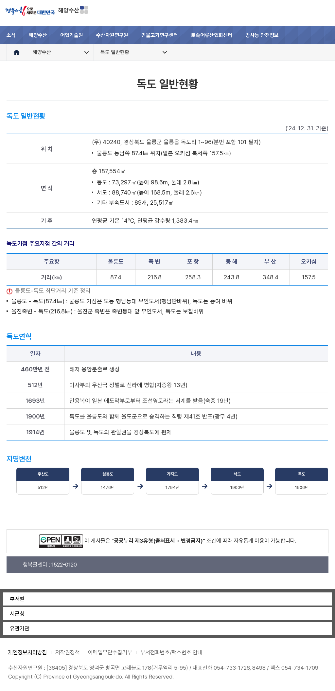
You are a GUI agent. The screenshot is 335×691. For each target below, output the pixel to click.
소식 (11, 35)
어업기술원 (71, 35)
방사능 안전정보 (262, 35)
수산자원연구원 (112, 35)
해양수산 (68, 10)
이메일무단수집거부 (110, 652)
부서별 (17, 599)
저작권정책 (67, 652)
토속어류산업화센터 (211, 35)
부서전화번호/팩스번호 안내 (171, 652)
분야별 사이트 (84, 10)
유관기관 (19, 628)
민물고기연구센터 (159, 35)
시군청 (17, 613)
